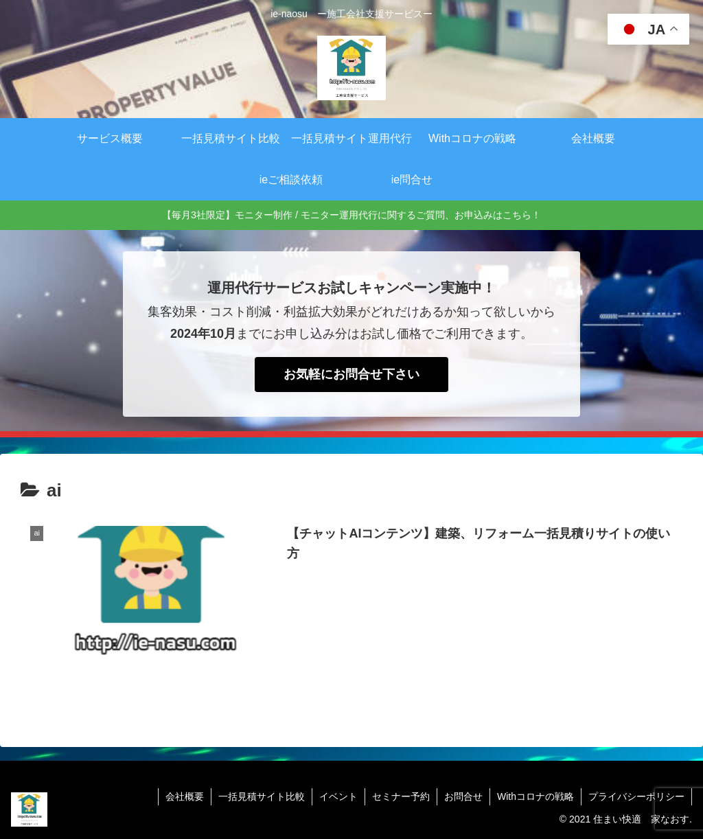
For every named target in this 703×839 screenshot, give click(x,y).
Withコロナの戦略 (535, 796)
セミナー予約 (401, 796)
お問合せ (463, 796)
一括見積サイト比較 (261, 796)
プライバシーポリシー (636, 796)
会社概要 (184, 796)
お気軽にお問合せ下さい (351, 374)
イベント (338, 796)
